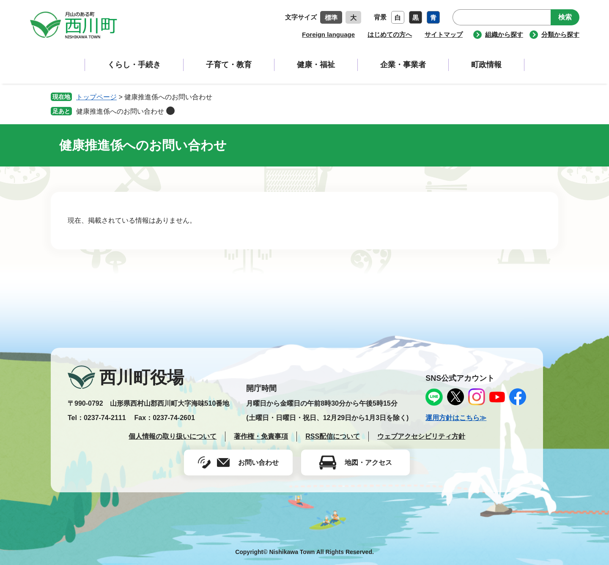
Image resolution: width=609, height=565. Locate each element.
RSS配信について (332, 436)
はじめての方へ (390, 34)
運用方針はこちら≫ (455, 417)
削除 (170, 110)
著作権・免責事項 (261, 436)
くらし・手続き (134, 64)
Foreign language (328, 34)
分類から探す (560, 34)
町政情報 (486, 64)
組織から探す (504, 34)
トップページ (96, 97)
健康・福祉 (316, 64)
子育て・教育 (229, 64)
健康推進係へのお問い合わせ (120, 111)
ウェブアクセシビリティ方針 (421, 436)
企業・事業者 (403, 64)
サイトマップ (444, 34)
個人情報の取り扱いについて (173, 436)
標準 (331, 17)
